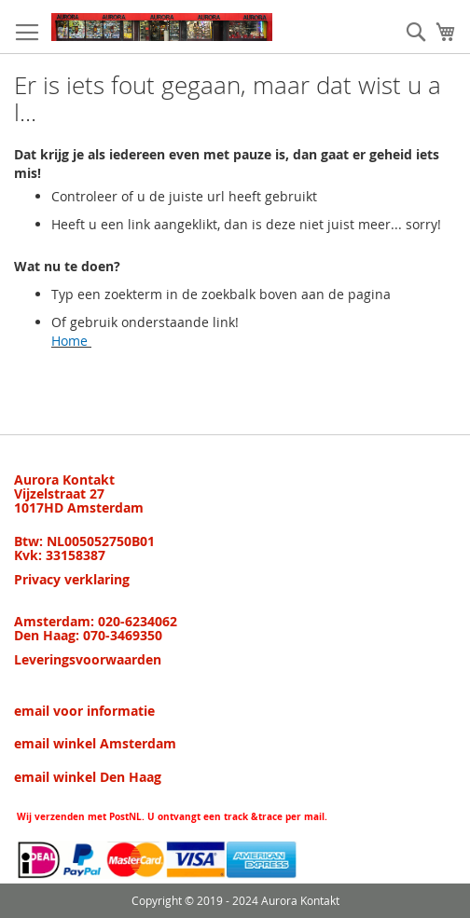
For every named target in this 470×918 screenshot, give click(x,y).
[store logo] (161, 27)
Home (69, 340)
